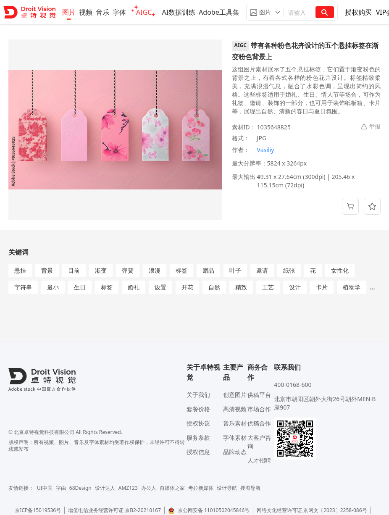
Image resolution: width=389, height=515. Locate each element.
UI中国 (45, 487)
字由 (61, 487)
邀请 (262, 270)
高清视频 (235, 409)
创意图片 (235, 395)
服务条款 (198, 437)
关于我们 (198, 395)
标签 (181, 270)
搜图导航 (250, 487)
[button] (265, 12)
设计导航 (227, 487)
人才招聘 (259, 460)
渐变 (101, 270)
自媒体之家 (172, 487)
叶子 (235, 270)
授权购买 (358, 12)
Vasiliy (265, 150)
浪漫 (154, 270)
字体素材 (235, 437)
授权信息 (198, 452)
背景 (47, 270)
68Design (80, 487)
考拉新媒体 (200, 487)
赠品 (208, 270)
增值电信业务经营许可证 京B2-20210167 (114, 510)
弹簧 (128, 270)
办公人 (148, 487)
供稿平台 (259, 395)
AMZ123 (128, 487)
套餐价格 (198, 409)
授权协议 (198, 423)
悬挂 (20, 270)
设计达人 (105, 487)
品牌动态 (235, 452)
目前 (74, 270)
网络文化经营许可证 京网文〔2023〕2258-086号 (312, 510)
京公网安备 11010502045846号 (209, 510)
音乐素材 (235, 423)
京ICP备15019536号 (38, 510)
